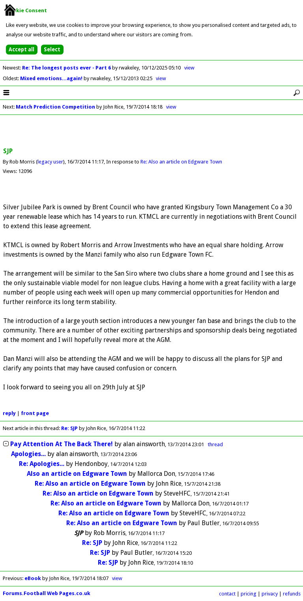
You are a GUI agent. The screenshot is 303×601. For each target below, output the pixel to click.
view (189, 68)
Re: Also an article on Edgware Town (181, 162)
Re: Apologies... (41, 464)
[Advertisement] (151, 131)
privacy (270, 594)
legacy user (50, 162)
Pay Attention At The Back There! (61, 444)
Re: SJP (69, 428)
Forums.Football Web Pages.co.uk (46, 593)
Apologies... (28, 454)
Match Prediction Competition (55, 107)
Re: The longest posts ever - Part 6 (67, 68)
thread (215, 444)
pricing (248, 594)
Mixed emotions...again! (52, 78)
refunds (292, 594)
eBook (32, 578)
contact (227, 594)
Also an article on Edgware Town (77, 473)
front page (35, 413)
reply (9, 413)
